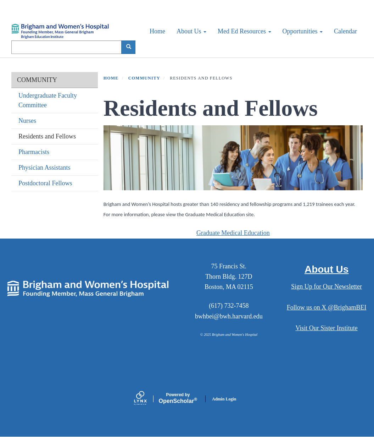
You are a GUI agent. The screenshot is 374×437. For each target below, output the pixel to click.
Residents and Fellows (47, 136)
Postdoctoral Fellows (45, 183)
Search (131, 47)
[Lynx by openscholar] (146, 399)
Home (157, 31)
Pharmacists (33, 151)
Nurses (27, 120)
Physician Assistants (44, 167)
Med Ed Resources (244, 31)
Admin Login (224, 399)
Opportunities (303, 31)
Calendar (345, 31)
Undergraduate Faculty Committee (47, 100)
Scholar (178, 398)
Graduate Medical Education (233, 232)
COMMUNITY (37, 79)
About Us (191, 31)
